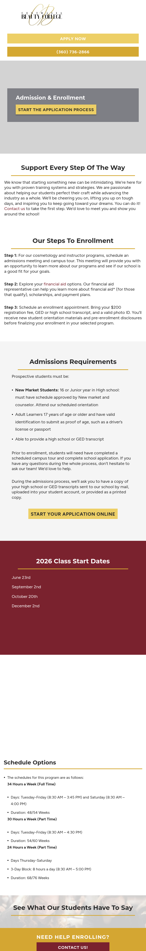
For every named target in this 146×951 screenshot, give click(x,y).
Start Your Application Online (73, 514)
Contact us (14, 208)
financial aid (55, 284)
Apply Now (73, 38)
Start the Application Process (56, 109)
